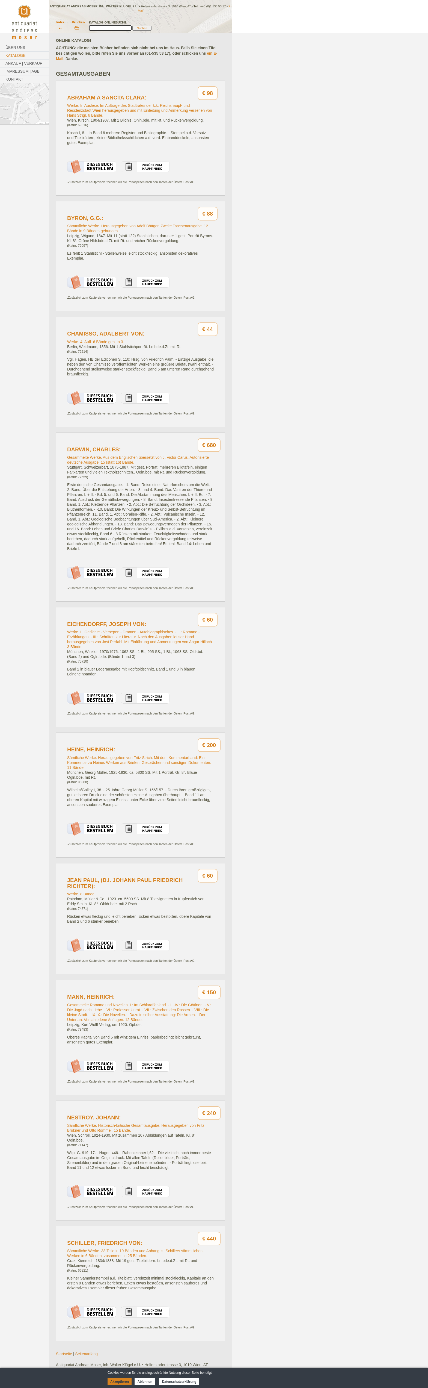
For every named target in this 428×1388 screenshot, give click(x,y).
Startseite (64, 1354)
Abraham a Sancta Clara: (107, 98)
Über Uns (15, 47)
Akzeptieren (119, 1382)
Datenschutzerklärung (179, 1382)
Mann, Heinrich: (91, 997)
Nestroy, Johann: (94, 1117)
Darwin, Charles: (94, 449)
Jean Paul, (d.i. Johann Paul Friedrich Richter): (125, 883)
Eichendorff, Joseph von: (106, 624)
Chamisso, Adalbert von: (106, 334)
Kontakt (14, 79)
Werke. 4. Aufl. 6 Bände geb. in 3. (95, 342)
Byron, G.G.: (85, 218)
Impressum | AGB (22, 71)
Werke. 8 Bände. (81, 894)
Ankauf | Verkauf (23, 63)
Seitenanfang (86, 1354)
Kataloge (15, 55)
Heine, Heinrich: (91, 749)
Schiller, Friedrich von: (104, 1243)
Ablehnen (144, 1382)
